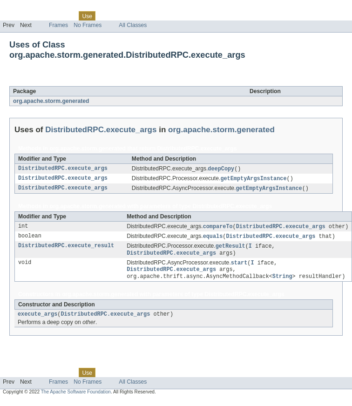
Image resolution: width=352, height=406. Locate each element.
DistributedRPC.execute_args (103, 81)
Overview (15, 16)
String (282, 281)
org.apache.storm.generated (51, 101)
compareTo (218, 228)
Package (43, 16)
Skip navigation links (25, 8)
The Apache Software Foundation (76, 397)
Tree (106, 16)
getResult (230, 248)
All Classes (133, 25)
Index (159, 16)
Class (67, 16)
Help (177, 16)
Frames (58, 25)
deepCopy (221, 169)
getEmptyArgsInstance (253, 179)
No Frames (88, 25)
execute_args (37, 320)
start (239, 266)
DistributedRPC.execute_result (66, 248)
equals (213, 238)
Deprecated (132, 16)
